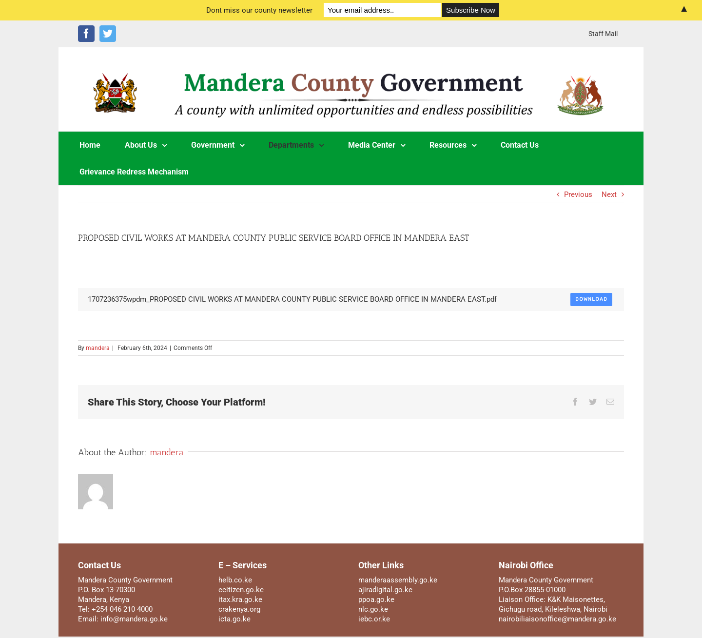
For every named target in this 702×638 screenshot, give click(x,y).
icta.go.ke (234, 619)
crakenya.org (239, 609)
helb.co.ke (235, 580)
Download (591, 299)
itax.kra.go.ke (240, 599)
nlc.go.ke (373, 609)
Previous (578, 194)
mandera (98, 348)
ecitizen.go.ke (241, 589)
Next (609, 194)
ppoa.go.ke (376, 599)
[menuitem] (603, 33)
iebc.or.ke (374, 619)
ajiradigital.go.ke (385, 589)
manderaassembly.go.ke (397, 580)
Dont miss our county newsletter (259, 10)
